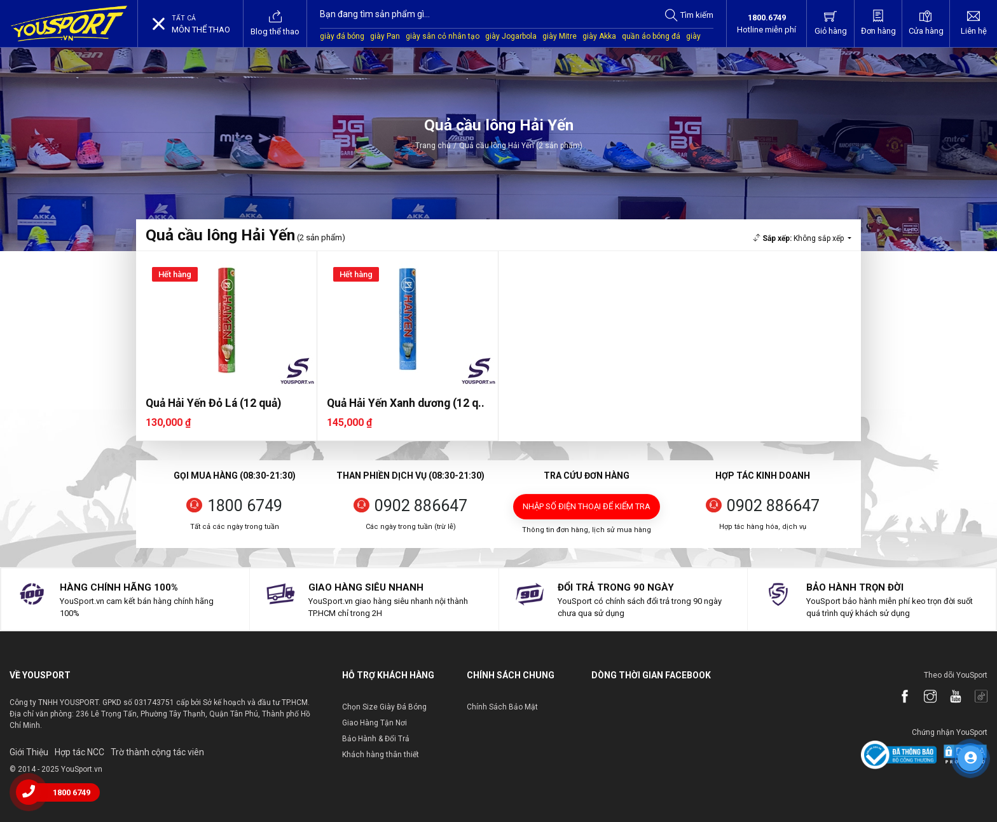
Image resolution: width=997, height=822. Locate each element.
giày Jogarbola (511, 36)
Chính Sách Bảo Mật (502, 706)
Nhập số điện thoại (586, 506)
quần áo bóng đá (651, 36)
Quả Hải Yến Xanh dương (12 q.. (406, 403)
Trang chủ (433, 145)
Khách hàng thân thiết (380, 754)
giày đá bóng (342, 36)
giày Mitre (559, 36)
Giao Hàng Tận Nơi (374, 722)
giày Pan (385, 36)
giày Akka (599, 36)
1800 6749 (244, 506)
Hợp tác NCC (79, 752)
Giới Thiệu (29, 752)
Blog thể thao (275, 23)
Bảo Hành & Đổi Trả (375, 738)
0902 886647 (421, 506)
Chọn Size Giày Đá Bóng (384, 706)
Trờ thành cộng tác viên (157, 752)
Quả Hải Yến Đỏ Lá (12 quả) (213, 403)
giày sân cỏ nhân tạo (442, 36)
